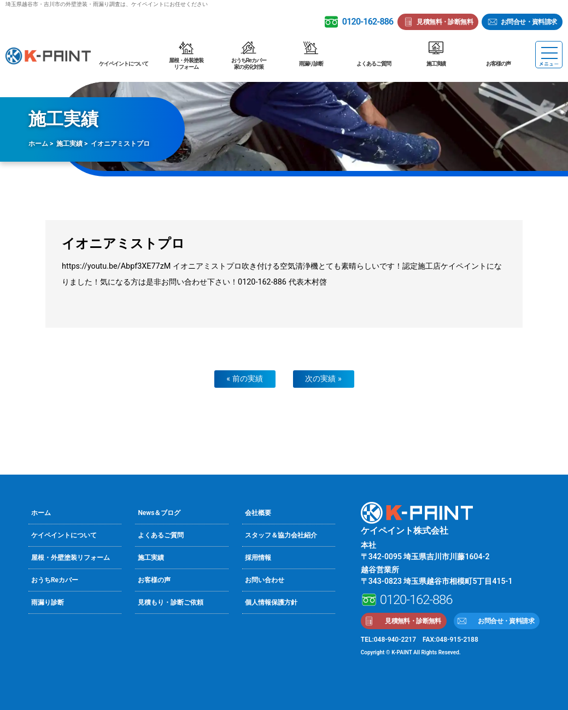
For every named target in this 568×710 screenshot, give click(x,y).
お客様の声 (498, 63)
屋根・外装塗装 (186, 64)
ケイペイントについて (123, 63)
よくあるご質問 (373, 63)
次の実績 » (323, 378)
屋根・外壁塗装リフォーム (70, 557)
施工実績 (436, 63)
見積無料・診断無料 (445, 22)
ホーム (38, 143)
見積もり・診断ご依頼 (170, 602)
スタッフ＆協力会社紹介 (281, 535)
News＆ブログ (159, 513)
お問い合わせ (264, 580)
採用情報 (258, 557)
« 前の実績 (244, 378)
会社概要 (258, 513)
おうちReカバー (249, 64)
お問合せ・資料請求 (529, 22)
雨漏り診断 (311, 63)
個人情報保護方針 (271, 602)
